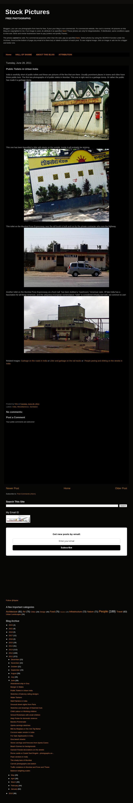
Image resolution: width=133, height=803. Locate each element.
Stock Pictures (27, 11)
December (15, 660)
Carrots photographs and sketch (23, 764)
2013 (11, 650)
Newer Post (12, 488)
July (13, 677)
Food (52, 611)
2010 (11, 793)
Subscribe (66, 547)
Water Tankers (16, 697)
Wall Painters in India (19, 701)
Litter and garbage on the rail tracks (65, 361)
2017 (11, 636)
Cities (33, 612)
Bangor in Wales (17, 687)
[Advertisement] (26, 384)
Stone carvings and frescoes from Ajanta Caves (29, 743)
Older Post (121, 488)
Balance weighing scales (20, 771)
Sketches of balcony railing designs (25, 694)
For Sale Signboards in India (22, 736)
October (14, 667)
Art (24, 611)
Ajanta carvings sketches (20, 725)
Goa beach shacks (18, 739)
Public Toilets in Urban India (22, 691)
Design (42, 612)
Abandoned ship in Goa (20, 683)
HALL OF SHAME (23, 54)
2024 (11, 625)
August (14, 673)
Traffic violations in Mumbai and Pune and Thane (30, 767)
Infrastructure (75, 611)
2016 (11, 639)
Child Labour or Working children (24, 711)
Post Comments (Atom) (26, 494)
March (13, 782)
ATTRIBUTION (65, 54)
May (13, 775)
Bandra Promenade (18, 722)
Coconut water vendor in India (22, 732)
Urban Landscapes (13, 614)
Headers (63, 612)
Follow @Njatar (12, 600)
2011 (11, 656)
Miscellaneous (23, 407)
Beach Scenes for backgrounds (23, 746)
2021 (11, 629)
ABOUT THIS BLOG (45, 54)
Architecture (11, 611)
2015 (11, 643)
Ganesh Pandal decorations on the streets (27, 750)
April (13, 779)
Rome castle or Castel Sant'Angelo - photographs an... (32, 753)
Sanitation (34, 407)
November (15, 663)
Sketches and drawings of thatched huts (26, 708)
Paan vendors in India (19, 757)
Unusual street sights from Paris (23, 704)
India (14, 407)
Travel (119, 611)
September (15, 670)
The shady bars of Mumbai (21, 760)
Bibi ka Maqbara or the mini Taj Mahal (26, 729)
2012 (11, 653)
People (103, 611)
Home (8, 54)
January (14, 789)
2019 (11, 632)
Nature (90, 611)
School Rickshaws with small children (25, 715)
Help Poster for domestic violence (24, 718)
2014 (11, 646)
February (15, 786)
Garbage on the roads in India (34, 361)
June (13, 680)
